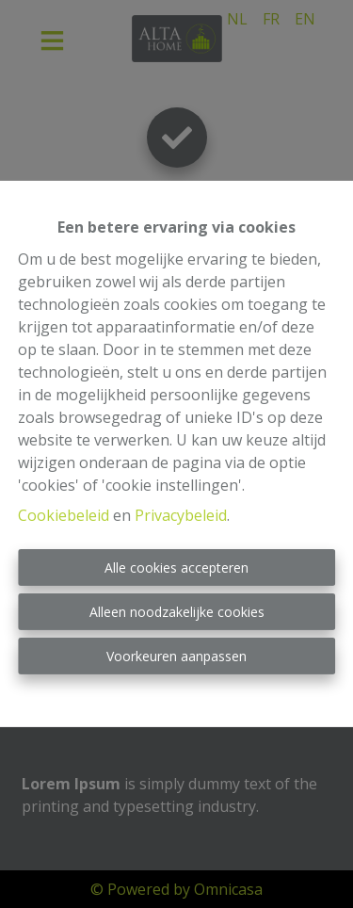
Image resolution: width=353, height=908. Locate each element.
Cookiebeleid (63, 515)
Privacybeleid (181, 515)
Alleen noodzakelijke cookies (177, 612)
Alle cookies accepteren (176, 567)
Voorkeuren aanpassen (176, 656)
